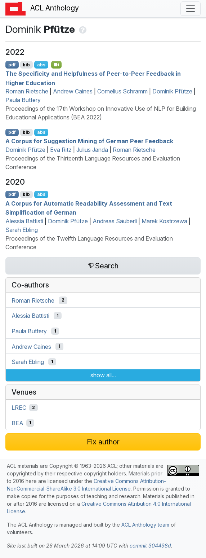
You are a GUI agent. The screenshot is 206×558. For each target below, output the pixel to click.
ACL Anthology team (145, 525)
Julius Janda (92, 149)
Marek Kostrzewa (164, 221)
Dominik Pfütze (172, 91)
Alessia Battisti (24, 221)
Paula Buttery (23, 100)
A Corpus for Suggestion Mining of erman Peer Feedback (89, 141)
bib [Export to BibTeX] (26, 64)
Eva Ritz (61, 149)
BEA (17, 422)
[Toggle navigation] (190, 8)
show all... (103, 375)
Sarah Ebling (21, 229)
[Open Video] (56, 64)
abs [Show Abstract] (41, 64)
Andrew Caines (73, 91)
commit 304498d (150, 545)
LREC (19, 407)
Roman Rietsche (26, 91)
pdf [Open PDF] (12, 64)
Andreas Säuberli (115, 221)
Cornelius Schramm (122, 91)
